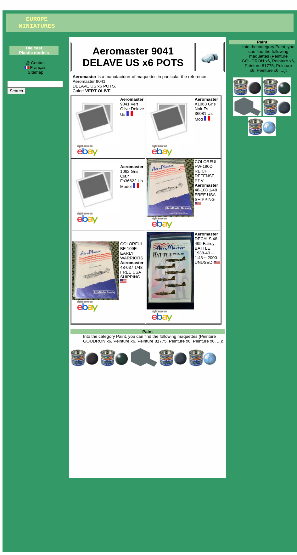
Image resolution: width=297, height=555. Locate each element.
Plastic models (34, 52)
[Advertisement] (147, 421)
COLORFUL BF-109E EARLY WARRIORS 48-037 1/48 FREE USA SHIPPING (131, 262)
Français (35, 67)
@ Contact (35, 62)
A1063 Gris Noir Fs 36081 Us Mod (206, 109)
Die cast (34, 48)
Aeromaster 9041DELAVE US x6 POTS (94, 83)
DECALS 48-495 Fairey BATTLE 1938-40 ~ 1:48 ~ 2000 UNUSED (207, 248)
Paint (147, 331)
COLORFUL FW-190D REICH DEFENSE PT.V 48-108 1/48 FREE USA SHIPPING (206, 182)
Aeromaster (85, 76)
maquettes (146, 76)
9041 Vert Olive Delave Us (132, 107)
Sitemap (35, 72)
